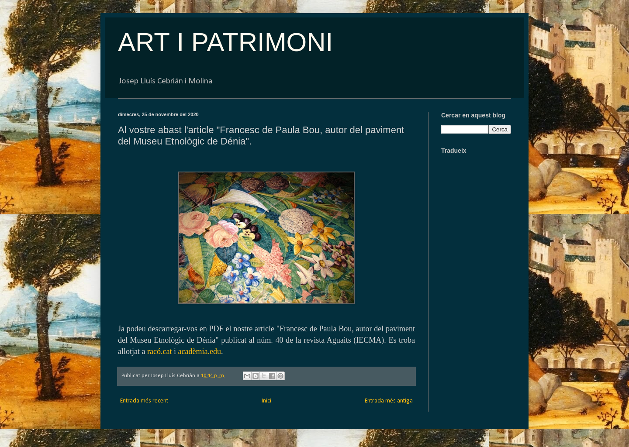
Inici (266, 401)
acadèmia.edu (199, 351)
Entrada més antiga (389, 401)
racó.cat (159, 351)
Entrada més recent (144, 401)
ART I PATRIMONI (225, 42)
